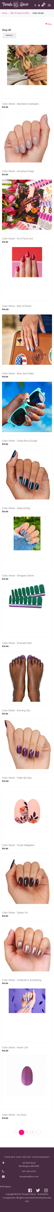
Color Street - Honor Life (15, 1047)
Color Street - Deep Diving (16, 508)
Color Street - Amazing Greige (18, 171)
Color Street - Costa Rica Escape (19, 440)
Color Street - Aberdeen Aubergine (20, 104)
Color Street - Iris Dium (14, 1114)
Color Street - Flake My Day (17, 777)
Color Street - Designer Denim (18, 575)
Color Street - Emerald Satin (17, 643)
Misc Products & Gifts (20, 13)
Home (4, 13)
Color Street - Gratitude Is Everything (21, 980)
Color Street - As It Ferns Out (17, 238)
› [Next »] (38, 1132)
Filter (48, 24)
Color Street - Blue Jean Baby (18, 373)
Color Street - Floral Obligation (18, 845)
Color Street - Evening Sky (16, 710)
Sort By (9, 35)
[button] (39, 5)
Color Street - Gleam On (15, 912)
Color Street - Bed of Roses (16, 306)
